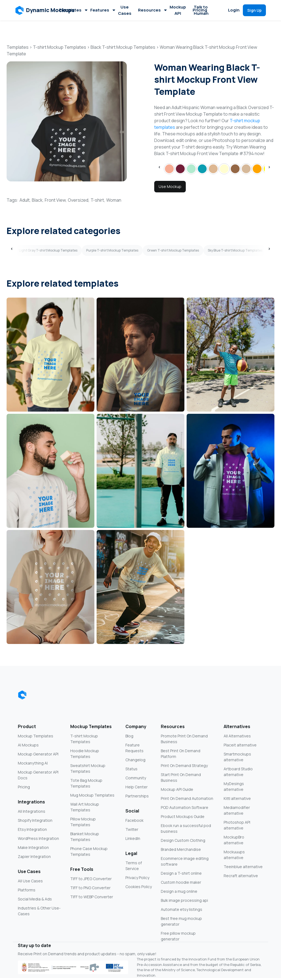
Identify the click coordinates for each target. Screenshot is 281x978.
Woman (113, 200)
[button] (45, 10)
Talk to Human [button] (201, 10)
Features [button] (102, 10)
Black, (38, 200)
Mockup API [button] (178, 10)
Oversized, (78, 200)
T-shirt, (98, 200)
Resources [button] (152, 10)
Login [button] (234, 10)
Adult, (25, 200)
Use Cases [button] (124, 10)
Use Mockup (170, 186)
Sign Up (254, 10)
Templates (73, 10)
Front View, (56, 200)
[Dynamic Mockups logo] (22, 695)
